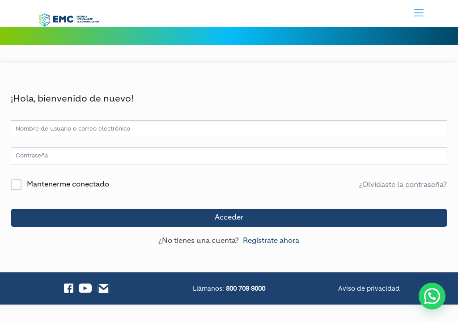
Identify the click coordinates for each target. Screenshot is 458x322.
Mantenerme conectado (68, 184)
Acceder (229, 217)
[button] (432, 296)
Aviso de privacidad (369, 289)
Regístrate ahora (271, 241)
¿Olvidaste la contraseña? (403, 185)
